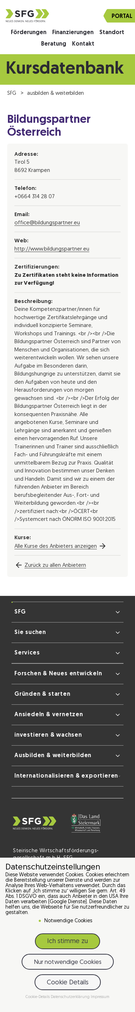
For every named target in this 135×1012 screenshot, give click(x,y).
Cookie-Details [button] (38, 997)
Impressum (100, 997)
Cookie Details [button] (68, 982)
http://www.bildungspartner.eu (51, 249)
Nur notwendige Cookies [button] (68, 962)
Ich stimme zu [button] (67, 941)
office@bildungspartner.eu (47, 223)
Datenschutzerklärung (71, 997)
